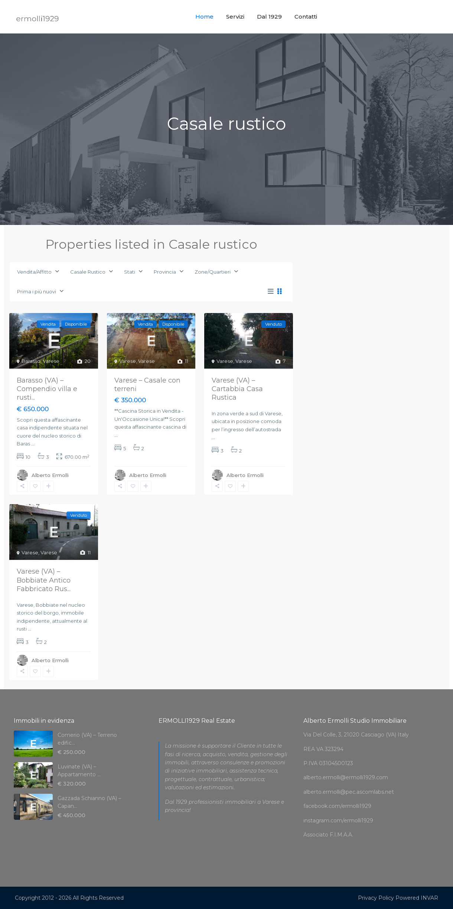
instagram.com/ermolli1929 (338, 820)
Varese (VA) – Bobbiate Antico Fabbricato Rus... (44, 580)
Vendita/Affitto (34, 272)
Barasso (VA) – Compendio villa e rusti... (47, 389)
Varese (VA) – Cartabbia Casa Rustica (237, 389)
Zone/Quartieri (213, 272)
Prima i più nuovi (36, 291)
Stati (129, 272)
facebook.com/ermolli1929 (337, 806)
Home (204, 16)
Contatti (305, 16)
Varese (51, 361)
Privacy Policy (376, 898)
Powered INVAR (416, 898)
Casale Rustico (87, 272)
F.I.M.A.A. (341, 834)
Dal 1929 (269, 16)
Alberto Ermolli (50, 475)
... (33, 444)
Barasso (31, 361)
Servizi (235, 16)
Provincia (165, 272)
